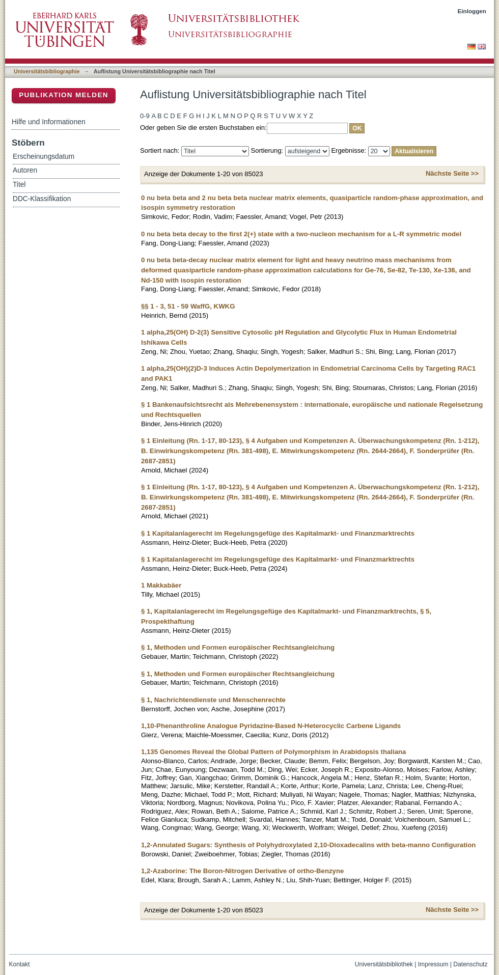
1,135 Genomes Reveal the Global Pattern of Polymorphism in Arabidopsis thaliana (273, 752)
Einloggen (472, 11)
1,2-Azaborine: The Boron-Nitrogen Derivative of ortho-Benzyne (242, 871)
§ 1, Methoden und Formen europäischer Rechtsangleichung (238, 647)
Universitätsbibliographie (46, 71)
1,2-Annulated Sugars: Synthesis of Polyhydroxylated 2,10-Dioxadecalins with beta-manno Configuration (308, 845)
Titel (19, 184)
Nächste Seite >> (452, 173)
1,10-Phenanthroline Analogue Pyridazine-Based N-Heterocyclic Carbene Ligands (271, 726)
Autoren (25, 170)
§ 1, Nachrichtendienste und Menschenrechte (213, 700)
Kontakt (19, 964)
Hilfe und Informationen (49, 122)
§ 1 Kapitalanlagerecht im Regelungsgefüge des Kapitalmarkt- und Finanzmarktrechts (277, 533)
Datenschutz (470, 964)
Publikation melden (63, 95)
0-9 (145, 116)
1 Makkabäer (161, 585)
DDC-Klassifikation (42, 199)
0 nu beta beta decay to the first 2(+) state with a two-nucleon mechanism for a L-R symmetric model (301, 234)
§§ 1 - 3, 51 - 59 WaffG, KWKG (188, 306)
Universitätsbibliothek (384, 964)
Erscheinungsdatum (43, 156)
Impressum (433, 964)
